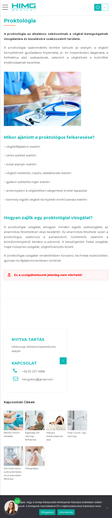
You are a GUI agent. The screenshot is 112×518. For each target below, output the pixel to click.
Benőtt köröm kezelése (12, 434)
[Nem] (107, 508)
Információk (66, 512)
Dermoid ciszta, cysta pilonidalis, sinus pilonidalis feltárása (13, 473)
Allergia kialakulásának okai (54, 436)
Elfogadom (47, 512)
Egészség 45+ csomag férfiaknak (32, 436)
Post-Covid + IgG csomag (77, 434)
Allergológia (31, 468)
